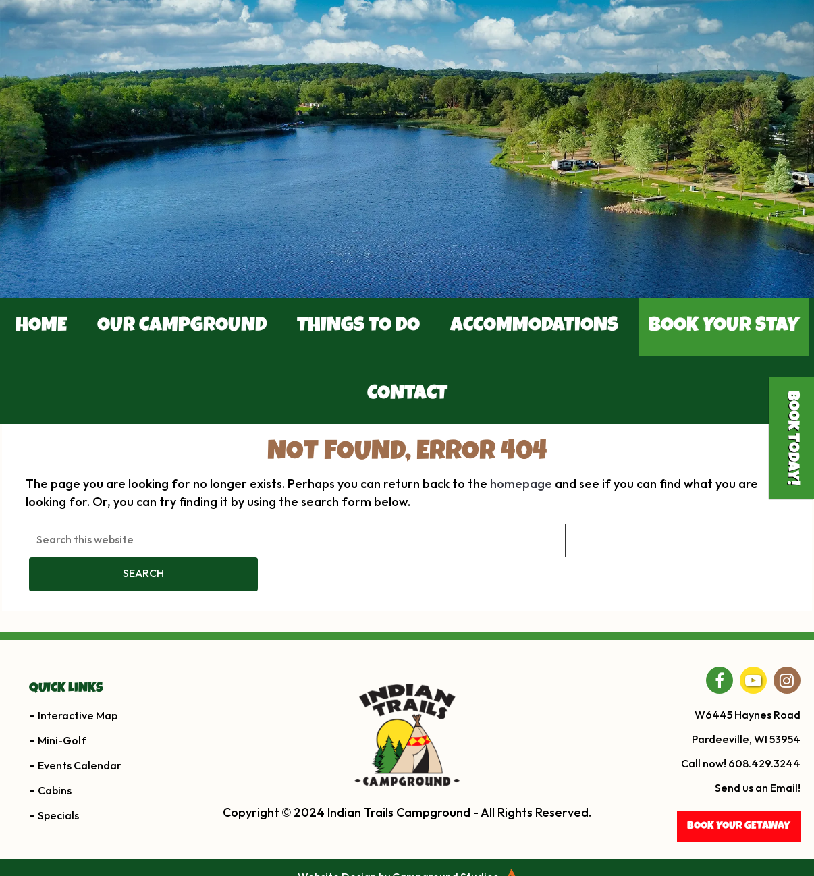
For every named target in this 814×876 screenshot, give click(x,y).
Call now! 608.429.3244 (741, 764)
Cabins (55, 791)
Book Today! (792, 438)
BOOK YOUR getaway (738, 826)
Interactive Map (77, 716)
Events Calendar (79, 766)
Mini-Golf (62, 741)
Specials (58, 816)
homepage (521, 484)
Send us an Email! (758, 788)
